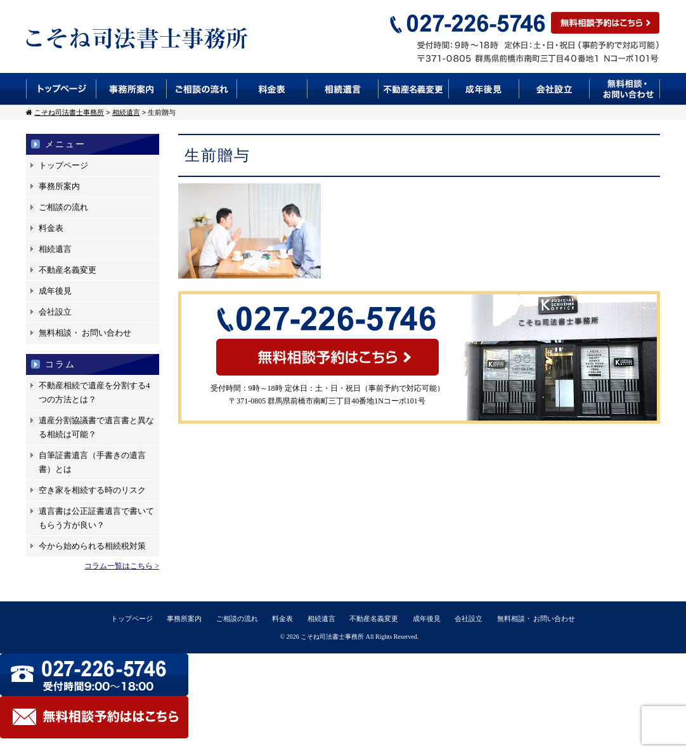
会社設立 (554, 89)
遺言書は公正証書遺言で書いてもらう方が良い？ (96, 518)
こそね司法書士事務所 (332, 636)
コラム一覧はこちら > (121, 565)
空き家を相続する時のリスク (92, 490)
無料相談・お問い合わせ (625, 89)
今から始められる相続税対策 (92, 546)
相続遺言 (343, 89)
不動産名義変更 (414, 89)
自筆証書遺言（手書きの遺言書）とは (92, 462)
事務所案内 (131, 89)
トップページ (61, 89)
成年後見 (484, 89)
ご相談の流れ (202, 89)
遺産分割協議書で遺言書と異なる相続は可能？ (96, 427)
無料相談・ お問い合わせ (85, 332)
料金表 (272, 89)
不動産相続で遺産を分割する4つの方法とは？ (94, 392)
